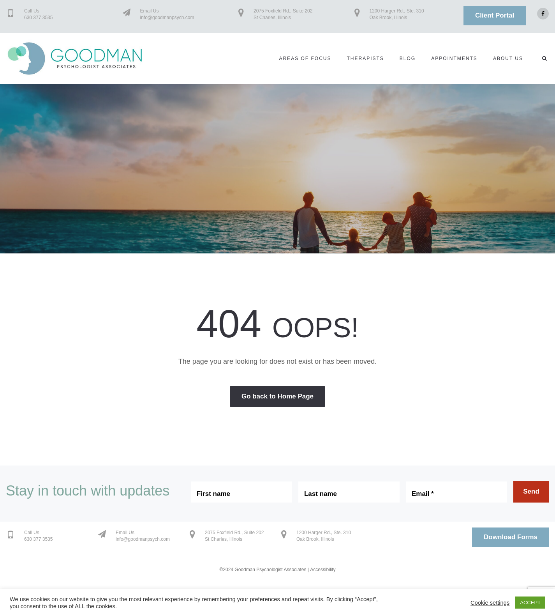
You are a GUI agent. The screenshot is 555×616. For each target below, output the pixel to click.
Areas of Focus (305, 58)
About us (508, 58)
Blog (408, 58)
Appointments (454, 58)
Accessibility (322, 569)
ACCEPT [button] (530, 602)
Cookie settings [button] (489, 603)
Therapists (365, 58)
